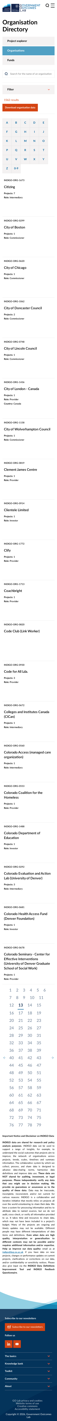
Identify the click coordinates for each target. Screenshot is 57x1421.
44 (11, 1065)
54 (30, 1080)
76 (11, 1125)
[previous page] (4, 1058)
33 (20, 1043)
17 (20, 1013)
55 (39, 1080)
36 (11, 1050)
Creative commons (27, 1406)
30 (30, 1036)
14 (30, 1005)
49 (20, 1073)
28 (11, 1036)
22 (30, 1021)
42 (30, 1058)
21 (20, 1021)
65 (20, 1103)
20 (11, 1021)
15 (39, 1005)
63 (39, 1095)
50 (30, 1073)
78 (30, 1125)
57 (20, 1088)
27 (39, 1028)
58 (30, 1088)
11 (41, 998)
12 (11, 1005)
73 (20, 1118)
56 (11, 1088)
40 (11, 1058)
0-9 (16, 168)
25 (20, 1028)
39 (39, 1050)
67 (39, 1103)
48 (11, 1073)
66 (30, 1103)
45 (20, 1065)
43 (39, 1058)
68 (11, 1110)
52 (11, 1080)
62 (30, 1095)
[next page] (52, 1058)
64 (11, 1103)
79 (39, 1125)
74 (30, 1118)
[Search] (28, 74)
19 (39, 1013)
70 (30, 1110)
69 (20, 1110)
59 (39, 1088)
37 (20, 1050)
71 (39, 1110)
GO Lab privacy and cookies (27, 1401)
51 (39, 1073)
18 (30, 1013)
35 (39, 1043)
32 (11, 1043)
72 (11, 1118)
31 (39, 1036)
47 (39, 1065)
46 (30, 1065)
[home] (21, 8)
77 (20, 1125)
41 (20, 1058)
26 (30, 1028)
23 (39, 1021)
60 (11, 1095)
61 (20, 1095)
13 (20, 1005)
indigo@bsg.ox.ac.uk (12, 1252)
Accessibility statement (27, 1409)
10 (32, 998)
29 (20, 1036)
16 (11, 1013)
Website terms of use (27, 1403)
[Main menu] (53, 5)
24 (11, 1028)
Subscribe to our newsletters (25, 1327)
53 (20, 1080)
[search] (47, 5)
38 (30, 1050)
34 (30, 1043)
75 (39, 1118)
